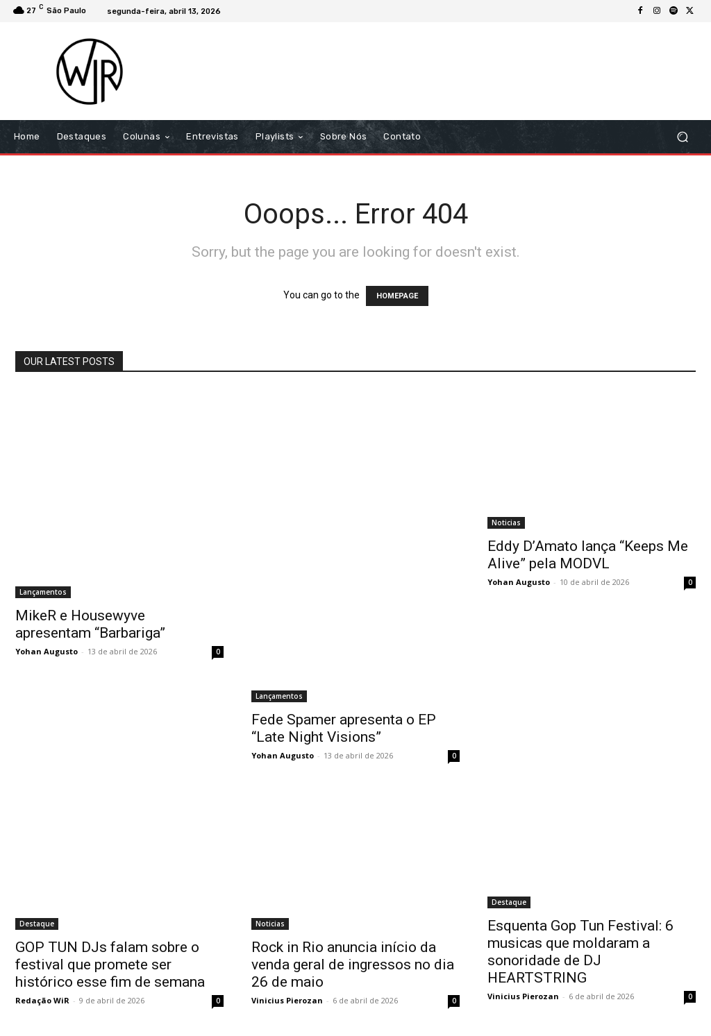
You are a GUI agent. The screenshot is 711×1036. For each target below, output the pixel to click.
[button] (682, 137)
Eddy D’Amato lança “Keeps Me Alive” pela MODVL (587, 555)
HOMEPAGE (397, 295)
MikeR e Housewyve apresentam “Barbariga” (90, 624)
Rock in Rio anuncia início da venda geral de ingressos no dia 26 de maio (352, 964)
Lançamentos (43, 592)
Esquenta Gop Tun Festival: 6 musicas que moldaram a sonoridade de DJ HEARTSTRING (580, 951)
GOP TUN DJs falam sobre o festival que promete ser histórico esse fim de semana (110, 964)
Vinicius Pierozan (287, 1000)
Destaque (36, 923)
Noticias (506, 522)
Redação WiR (42, 1000)
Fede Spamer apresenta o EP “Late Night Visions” (343, 728)
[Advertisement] (440, 71)
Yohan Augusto (46, 651)
